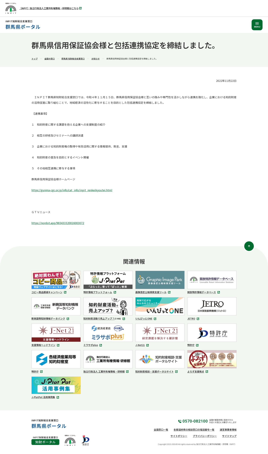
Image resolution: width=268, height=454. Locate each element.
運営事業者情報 (228, 429)
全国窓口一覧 (161, 429)
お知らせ (95, 58)
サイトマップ (229, 436)
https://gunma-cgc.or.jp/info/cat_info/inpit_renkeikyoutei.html (71, 190)
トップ (34, 58)
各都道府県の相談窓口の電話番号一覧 (194, 429)
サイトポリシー (179, 436)
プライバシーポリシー (205, 436)
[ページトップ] (249, 246)
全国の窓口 (49, 58)
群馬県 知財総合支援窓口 (73, 58)
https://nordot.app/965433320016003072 (57, 223)
